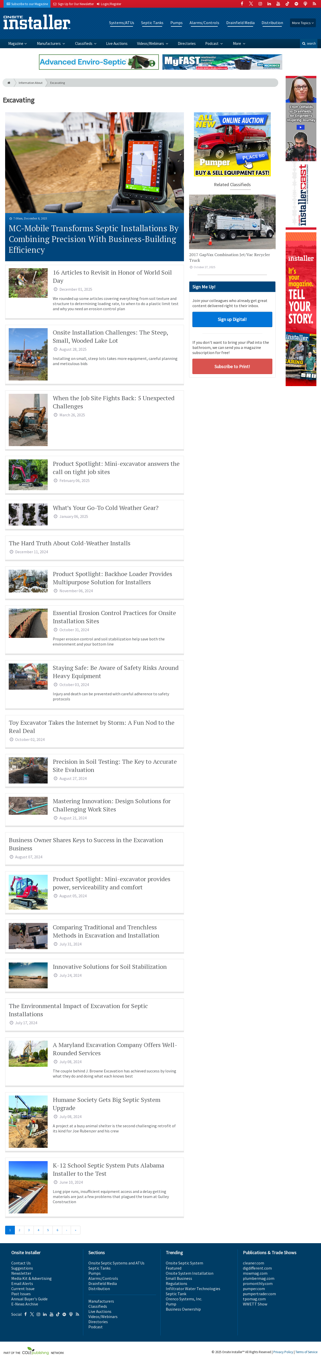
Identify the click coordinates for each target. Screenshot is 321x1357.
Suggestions (22, 1268)
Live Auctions (117, 43)
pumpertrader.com (259, 1293)
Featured (173, 1268)
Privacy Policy (283, 1352)
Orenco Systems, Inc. (184, 1298)
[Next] (66, 1230)
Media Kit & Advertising (31, 1278)
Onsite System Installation (189, 1273)
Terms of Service (306, 1352)
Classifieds (84, 43)
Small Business (179, 1278)
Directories (187, 43)
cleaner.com (253, 1262)
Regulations (176, 1283)
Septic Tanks (152, 22)
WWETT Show (255, 1303)
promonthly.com (258, 1283)
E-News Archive (24, 1303)
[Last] (75, 1230)
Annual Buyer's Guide (29, 1298)
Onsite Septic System (184, 1262)
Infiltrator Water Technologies (193, 1288)
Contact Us (21, 1262)
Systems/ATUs (121, 22)
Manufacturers (49, 43)
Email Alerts (22, 1283)
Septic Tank (176, 1293)
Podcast (212, 43)
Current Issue (23, 1288)
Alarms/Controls (204, 22)
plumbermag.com (258, 1278)
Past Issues (21, 1293)
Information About (31, 83)
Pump (171, 1303)
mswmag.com (255, 1273)
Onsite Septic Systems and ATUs (116, 1262)
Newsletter (21, 1273)
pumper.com (254, 1288)
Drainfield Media (240, 22)
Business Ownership (183, 1309)
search (309, 43)
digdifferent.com (257, 1268)
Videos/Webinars (151, 43)
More (237, 43)
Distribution (272, 22)
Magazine (15, 43)
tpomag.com (254, 1298)
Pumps (176, 22)
